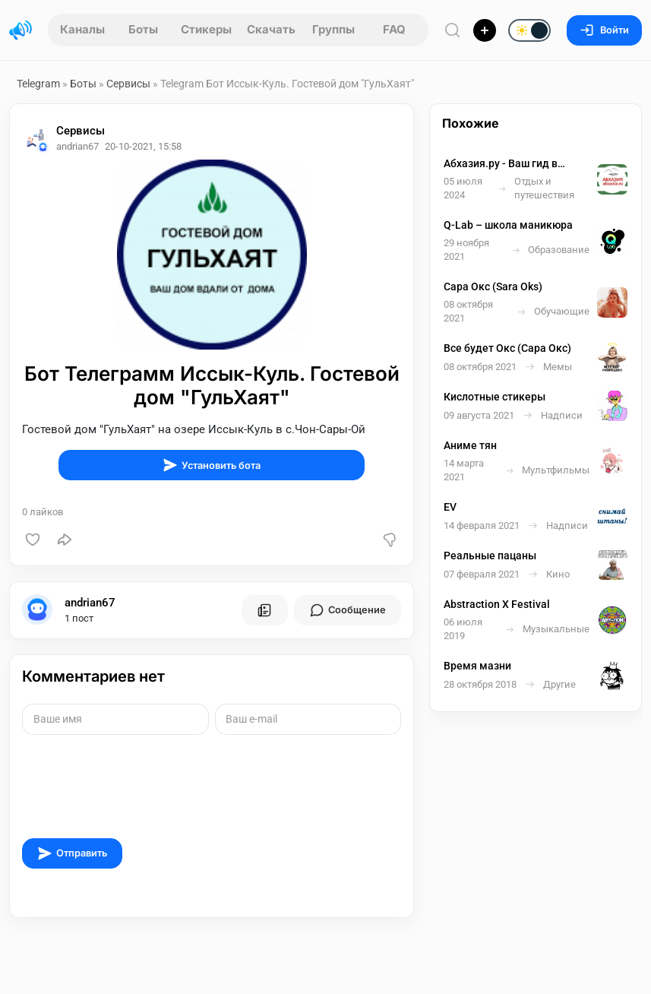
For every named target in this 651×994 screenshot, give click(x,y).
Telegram (38, 84)
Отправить (72, 853)
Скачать (271, 29)
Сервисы (128, 84)
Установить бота (212, 465)
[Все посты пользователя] (264, 610)
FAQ (394, 29)
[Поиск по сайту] (452, 30)
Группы (333, 29)
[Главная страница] (20, 30)
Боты (143, 29)
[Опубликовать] (484, 30)
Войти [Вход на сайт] (604, 30)
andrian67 (90, 602)
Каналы (82, 29)
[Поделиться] (64, 539)
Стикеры (206, 29)
